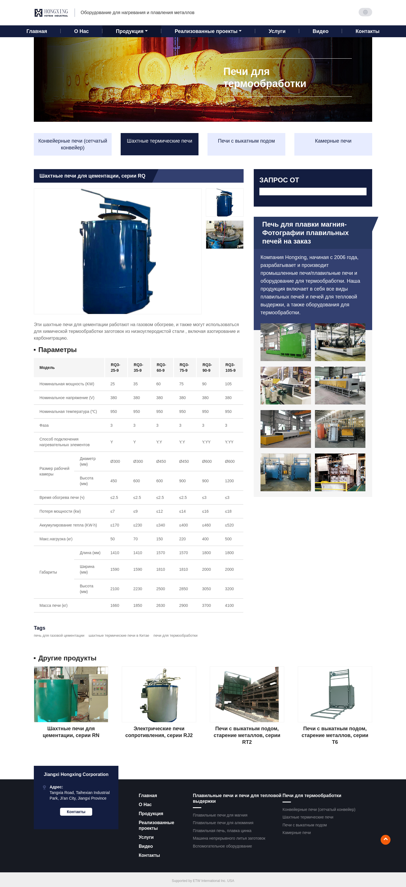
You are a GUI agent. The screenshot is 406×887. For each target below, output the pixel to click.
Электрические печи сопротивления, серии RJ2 (159, 732)
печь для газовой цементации (59, 635)
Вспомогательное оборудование (222, 846)
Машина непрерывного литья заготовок (229, 838)
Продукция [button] (130, 31)
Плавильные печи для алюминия (223, 822)
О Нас (81, 31)
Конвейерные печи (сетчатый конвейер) (72, 144)
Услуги (277, 31)
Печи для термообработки (312, 795)
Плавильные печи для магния (220, 815)
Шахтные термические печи (159, 141)
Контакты (367, 31)
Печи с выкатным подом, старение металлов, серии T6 (335, 735)
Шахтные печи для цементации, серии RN (71, 732)
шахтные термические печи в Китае (119, 635)
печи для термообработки (175, 635)
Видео (321, 31)
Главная (37, 31)
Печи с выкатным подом (246, 141)
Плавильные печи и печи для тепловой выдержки (237, 798)
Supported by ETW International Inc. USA (203, 881)
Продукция (151, 813)
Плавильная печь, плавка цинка (222, 830)
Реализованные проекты (156, 825)
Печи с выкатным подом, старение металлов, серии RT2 (247, 735)
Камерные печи (333, 141)
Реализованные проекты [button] (206, 31)
